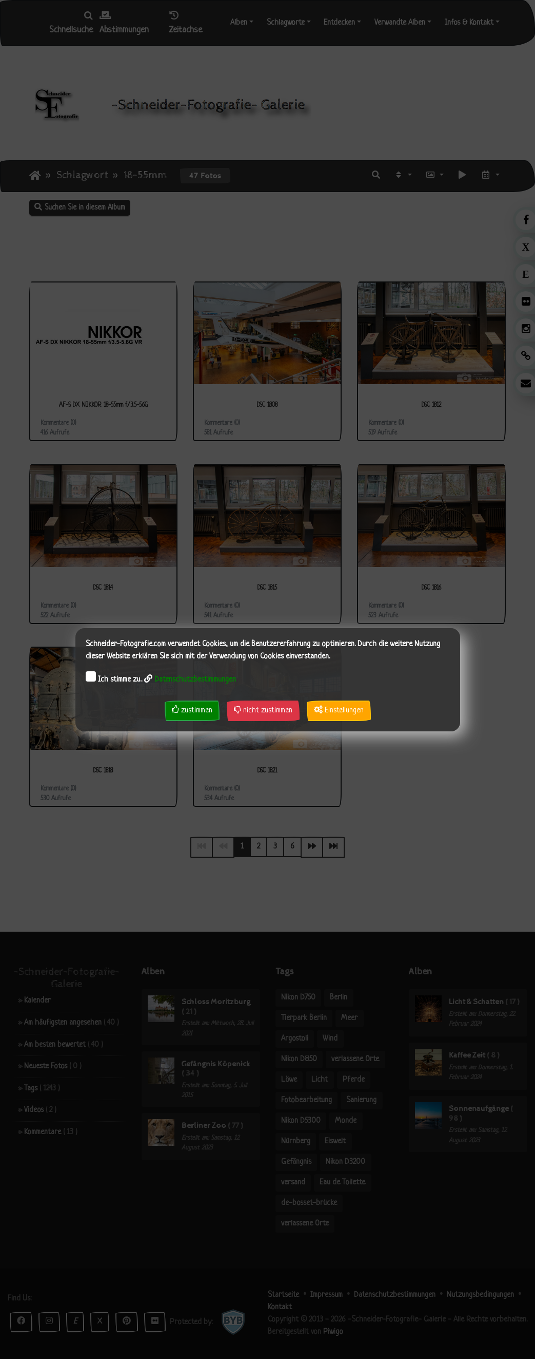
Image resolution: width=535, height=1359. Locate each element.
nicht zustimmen (263, 710)
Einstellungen (339, 710)
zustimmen (192, 710)
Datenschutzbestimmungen (195, 679)
